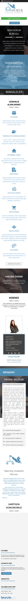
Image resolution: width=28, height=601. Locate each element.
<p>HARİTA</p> (14, 529)
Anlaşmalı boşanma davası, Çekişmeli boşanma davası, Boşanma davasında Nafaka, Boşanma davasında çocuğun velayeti (14, 122)
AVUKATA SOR (14, 23)
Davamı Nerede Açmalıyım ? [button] (13, 430)
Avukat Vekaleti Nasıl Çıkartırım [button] (14, 441)
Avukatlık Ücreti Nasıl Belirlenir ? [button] (15, 384)
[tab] (14, 384)
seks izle (4, 497)
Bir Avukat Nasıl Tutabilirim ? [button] (14, 438)
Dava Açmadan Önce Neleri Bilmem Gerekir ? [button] (14, 434)
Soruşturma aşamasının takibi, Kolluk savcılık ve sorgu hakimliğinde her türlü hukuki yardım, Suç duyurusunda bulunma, (14, 255)
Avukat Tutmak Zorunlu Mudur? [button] (15, 445)
